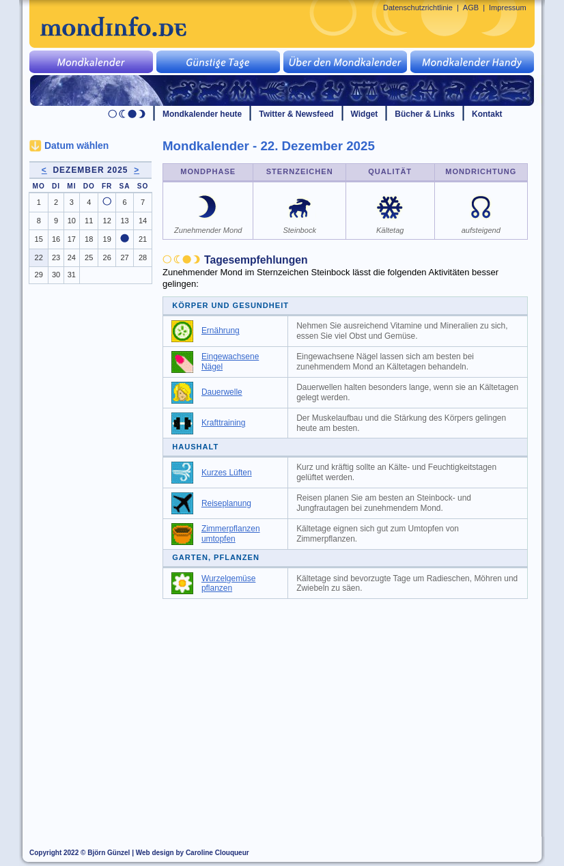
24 (72, 257)
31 (72, 274)
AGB (471, 7)
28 (143, 257)
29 (39, 274)
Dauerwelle (221, 392)
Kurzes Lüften (226, 472)
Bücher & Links (425, 114)
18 (89, 239)
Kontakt (487, 114)
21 (143, 239)
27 (124, 257)
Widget (364, 114)
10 (72, 220)
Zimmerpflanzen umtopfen (230, 534)
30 (56, 274)
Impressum (507, 7)
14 (143, 220)
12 (107, 220)
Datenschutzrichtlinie (418, 7)
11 (89, 220)
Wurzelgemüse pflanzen (228, 583)
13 (124, 220)
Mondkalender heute (202, 114)
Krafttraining (223, 423)
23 (56, 257)
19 (107, 239)
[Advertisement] (353, 708)
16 (56, 239)
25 (89, 257)
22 (39, 257)
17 (72, 239)
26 (107, 257)
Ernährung (220, 330)
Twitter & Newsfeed (296, 114)
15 (39, 239)
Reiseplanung (226, 503)
